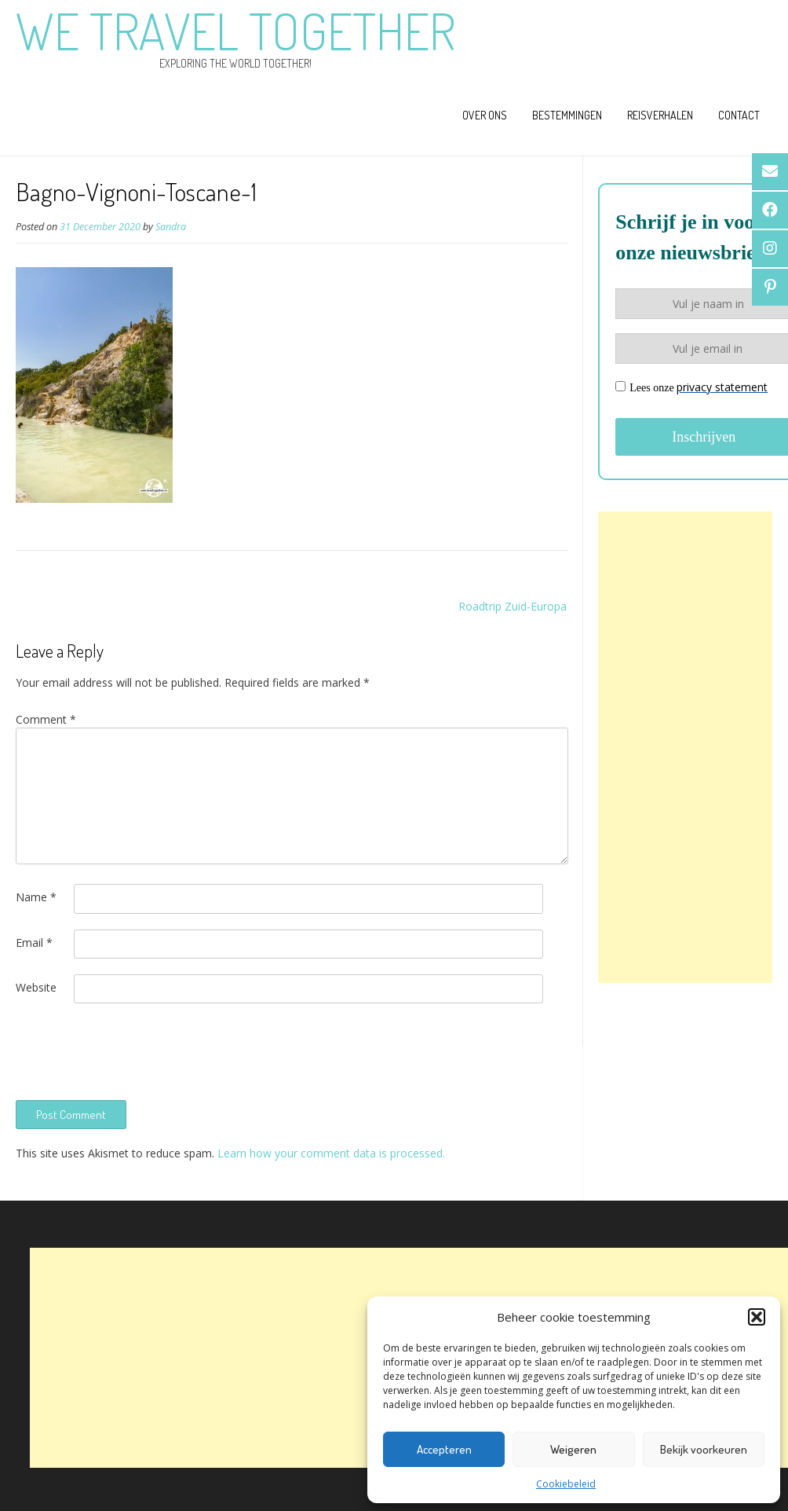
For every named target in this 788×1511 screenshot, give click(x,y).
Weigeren (573, 1449)
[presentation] (135, 1049)
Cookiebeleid (566, 1484)
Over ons (484, 115)
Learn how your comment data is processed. (331, 1153)
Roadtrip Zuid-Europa (512, 606)
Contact (739, 115)
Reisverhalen (660, 115)
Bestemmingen (567, 115)
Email (34, 942)
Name (36, 896)
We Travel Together (235, 31)
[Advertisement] (685, 747)
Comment (46, 719)
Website (36, 987)
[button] (756, 1317)
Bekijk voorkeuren (703, 1449)
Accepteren (444, 1449)
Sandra (170, 226)
